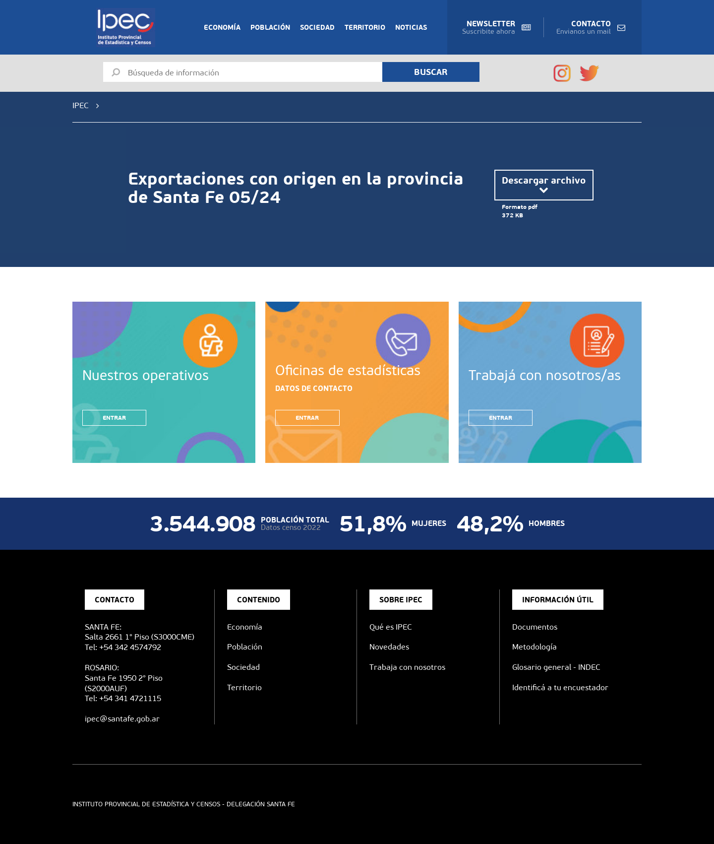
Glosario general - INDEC (556, 667)
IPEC (80, 105)
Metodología (534, 646)
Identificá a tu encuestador (560, 687)
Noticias (411, 27)
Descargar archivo (544, 184)
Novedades (389, 646)
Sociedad (317, 27)
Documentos (534, 627)
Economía (222, 27)
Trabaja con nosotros (407, 667)
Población (270, 27)
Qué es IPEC (390, 627)
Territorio (365, 27)
